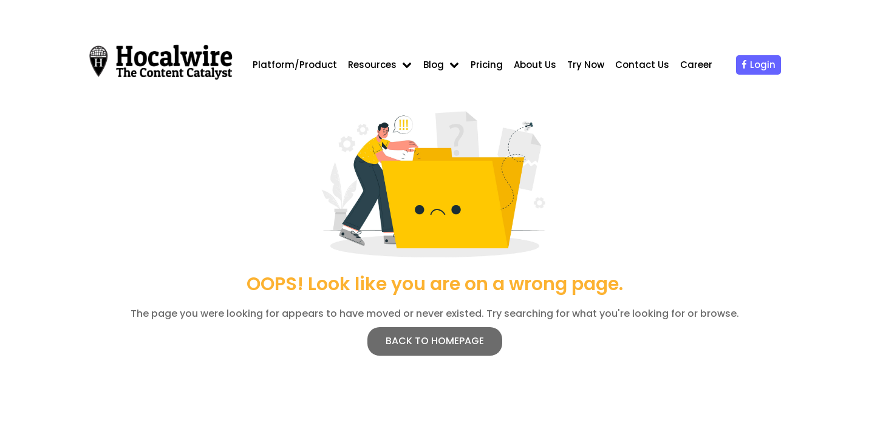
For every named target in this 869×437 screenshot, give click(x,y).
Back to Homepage (435, 341)
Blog (433, 64)
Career (696, 64)
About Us (535, 64)
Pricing (487, 64)
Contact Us (642, 64)
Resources (372, 64)
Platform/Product (295, 64)
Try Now (585, 64)
